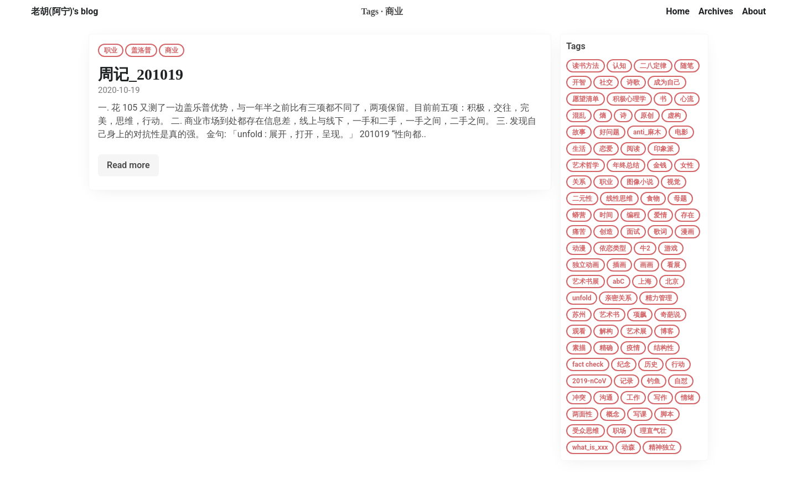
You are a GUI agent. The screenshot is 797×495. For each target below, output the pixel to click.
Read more (128, 165)
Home (678, 11)
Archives (715, 11)
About (754, 11)
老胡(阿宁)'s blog (64, 11)
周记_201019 (140, 74)
